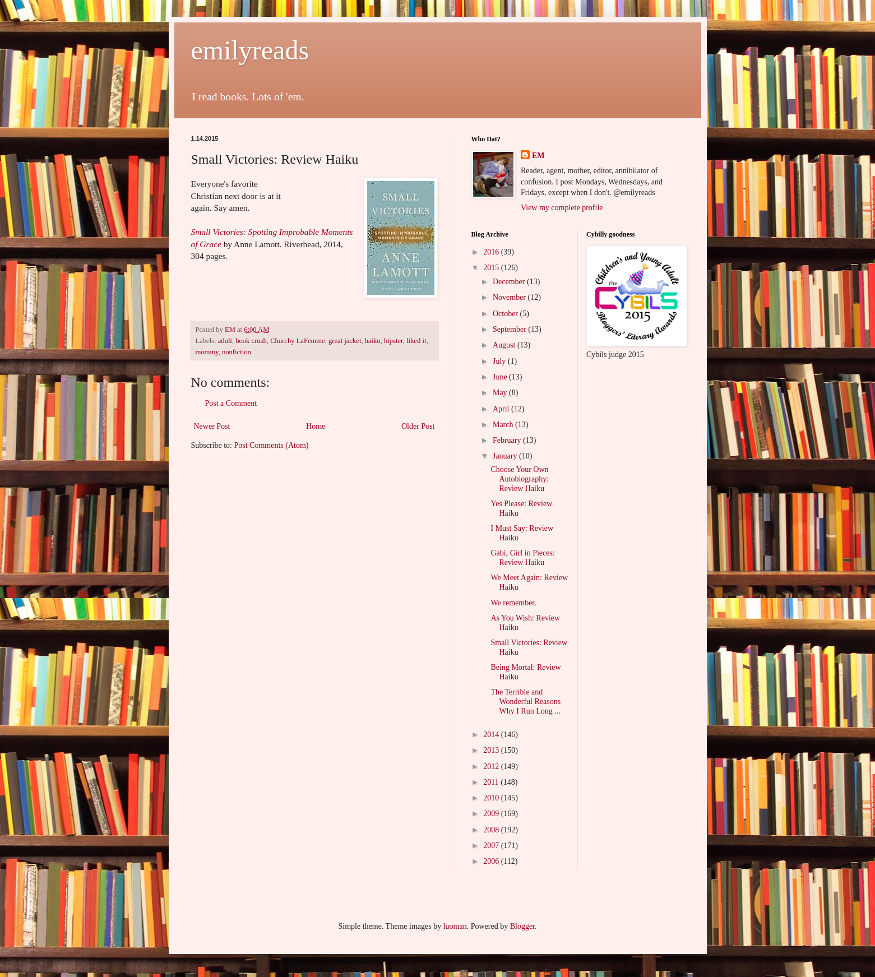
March (504, 424)
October (506, 313)
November (510, 297)
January (506, 456)
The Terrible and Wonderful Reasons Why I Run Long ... (525, 701)
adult (225, 341)
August (505, 345)
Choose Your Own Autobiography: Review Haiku (519, 479)
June (501, 377)
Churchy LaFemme (297, 341)
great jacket (344, 341)
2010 (492, 798)
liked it (416, 341)
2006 (492, 861)
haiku (373, 341)
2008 (492, 830)
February (508, 440)
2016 (492, 252)
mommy (207, 352)
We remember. (513, 603)
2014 (492, 734)
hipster (393, 341)
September (510, 329)
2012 (492, 766)
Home (315, 426)
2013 (492, 750)
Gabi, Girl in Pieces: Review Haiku (522, 558)
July (500, 361)
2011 (492, 782)
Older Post (418, 426)
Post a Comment (231, 403)
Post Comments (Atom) (271, 445)
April (502, 409)
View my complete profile (562, 207)
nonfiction (236, 352)
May (501, 392)
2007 (492, 845)
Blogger (522, 926)
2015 (492, 267)
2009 (492, 813)
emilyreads (250, 50)
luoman (455, 926)
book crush (251, 341)
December (510, 281)
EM (538, 155)
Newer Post (212, 426)
